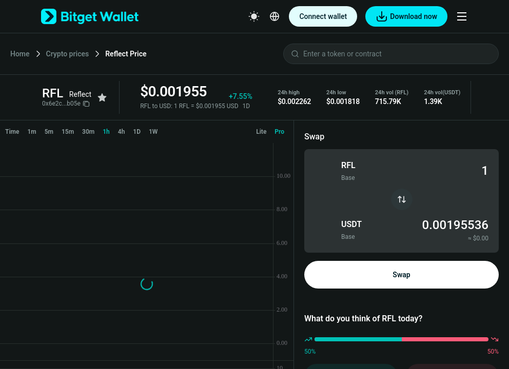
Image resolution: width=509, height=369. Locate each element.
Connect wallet (323, 16)
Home (20, 54)
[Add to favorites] (102, 97)
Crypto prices (67, 54)
